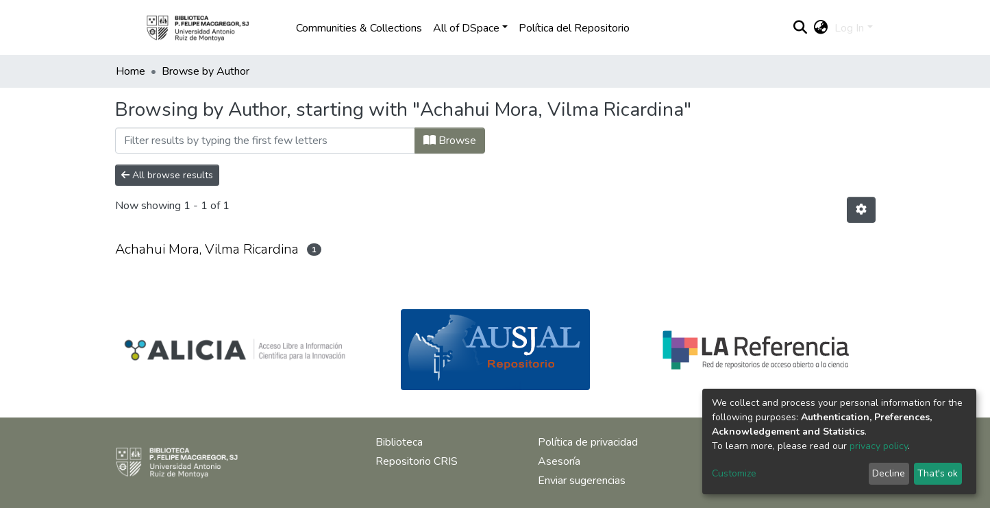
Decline (888, 473)
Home (130, 71)
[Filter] (265, 141)
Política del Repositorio (574, 28)
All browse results (167, 175)
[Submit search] (800, 28)
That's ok (937, 473)
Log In (849, 28)
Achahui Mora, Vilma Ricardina (207, 249)
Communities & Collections (359, 28)
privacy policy (879, 445)
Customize (734, 473)
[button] (820, 28)
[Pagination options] (861, 210)
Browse (449, 140)
